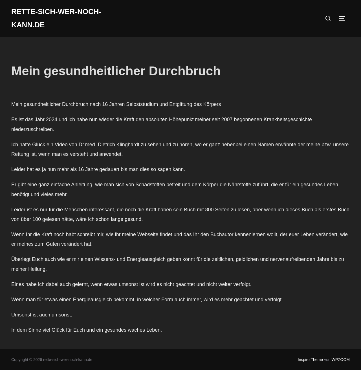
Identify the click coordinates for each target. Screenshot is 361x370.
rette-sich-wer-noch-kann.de (56, 18)
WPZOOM (340, 359)
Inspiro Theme (310, 359)
